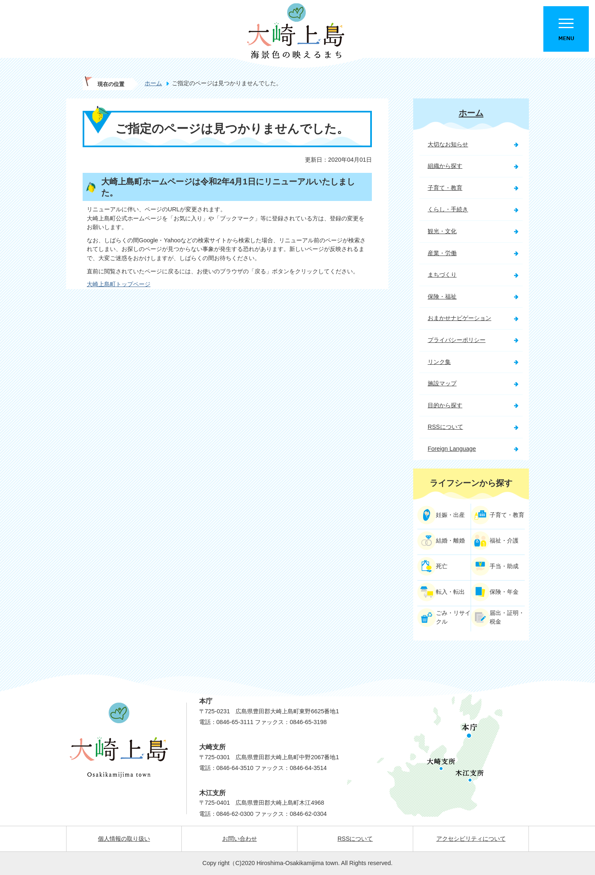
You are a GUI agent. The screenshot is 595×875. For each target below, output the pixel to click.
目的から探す (445, 405)
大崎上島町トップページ (118, 284)
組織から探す (445, 166)
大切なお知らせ (448, 144)
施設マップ (442, 383)
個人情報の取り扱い (124, 838)
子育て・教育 (445, 187)
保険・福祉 (442, 296)
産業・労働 (442, 253)
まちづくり (442, 274)
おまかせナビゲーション (459, 318)
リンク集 (439, 362)
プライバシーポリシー (457, 340)
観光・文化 (442, 231)
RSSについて (445, 426)
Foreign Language (452, 448)
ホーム (153, 83)
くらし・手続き (448, 209)
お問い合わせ (239, 838)
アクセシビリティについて (471, 838)
